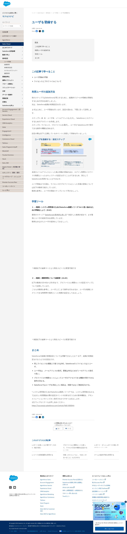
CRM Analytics (44, 491)
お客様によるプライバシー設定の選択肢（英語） (72, 531)
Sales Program (44, 503)
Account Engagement (47, 482)
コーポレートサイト (8, 186)
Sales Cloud (41, 13)
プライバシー (22, 531)
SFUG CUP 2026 (68, 487)
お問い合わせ (43, 531)
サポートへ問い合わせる (70, 493)
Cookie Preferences (52, 531)
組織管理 (7, 64)
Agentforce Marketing (47, 494)
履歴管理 (7, 73)
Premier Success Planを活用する (73, 479)
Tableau (42, 500)
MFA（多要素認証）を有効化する (73, 490)
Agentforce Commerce (47, 497)
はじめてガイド (7, 47)
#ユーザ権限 (65, 450)
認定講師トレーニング (98, 491)
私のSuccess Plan (97, 482)
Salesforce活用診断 (8, 51)
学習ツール (38, 54)
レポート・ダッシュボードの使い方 (106, 445)
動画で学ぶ (5, 55)
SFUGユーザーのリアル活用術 (101, 485)
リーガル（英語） (13, 531)
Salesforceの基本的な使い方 (56, 215)
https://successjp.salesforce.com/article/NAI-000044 (53, 405)
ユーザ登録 (7, 61)
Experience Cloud (45, 488)
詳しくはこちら (109, 529)
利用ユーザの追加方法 (42, 50)
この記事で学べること (42, 47)
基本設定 (48, 13)
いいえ (68, 428)
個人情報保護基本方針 (32, 531)
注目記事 (5, 32)
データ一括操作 (7, 95)
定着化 (4, 102)
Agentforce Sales (45, 479)
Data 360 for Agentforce (47, 514)
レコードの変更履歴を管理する (42, 455)
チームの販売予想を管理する (104, 455)
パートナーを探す (97, 494)
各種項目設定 (8, 67)
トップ (33, 13)
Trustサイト (66, 496)
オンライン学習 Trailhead (100, 488)
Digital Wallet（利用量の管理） (11, 168)
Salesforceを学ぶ (8, 105)
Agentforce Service (46, 485)
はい (58, 428)
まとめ (37, 58)
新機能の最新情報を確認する (100, 497)
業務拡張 (5, 98)
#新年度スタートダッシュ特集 (100, 447)
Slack (41, 506)
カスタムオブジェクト (11, 70)
